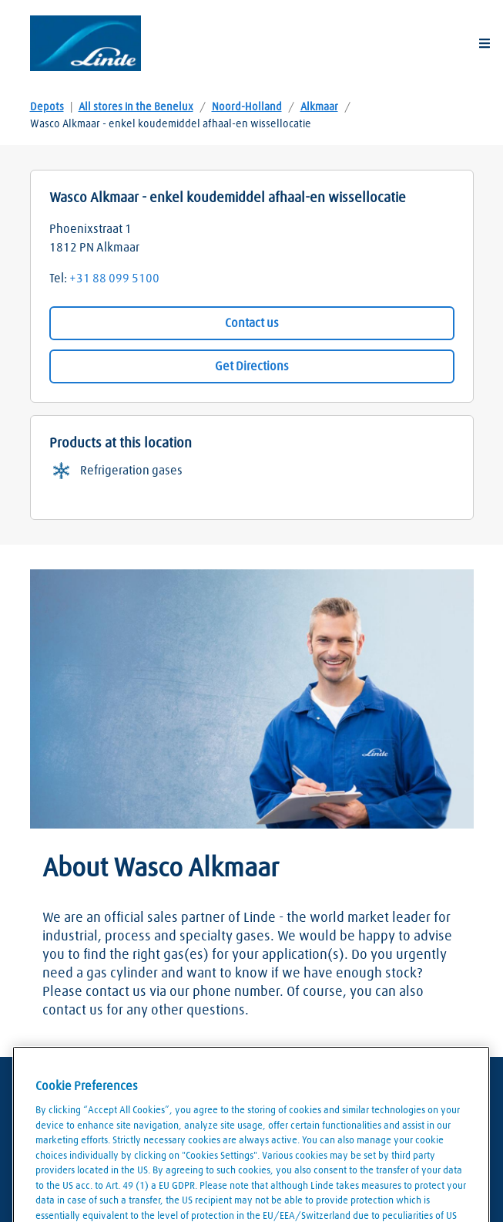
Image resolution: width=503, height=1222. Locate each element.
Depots (47, 107)
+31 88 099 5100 (114, 278)
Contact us (252, 323)
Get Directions (252, 366)
